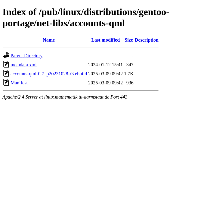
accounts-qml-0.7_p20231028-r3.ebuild (49, 73)
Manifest (19, 82)
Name (49, 39)
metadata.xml (24, 64)
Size (129, 39)
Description (147, 39)
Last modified (105, 39)
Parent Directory (26, 55)
